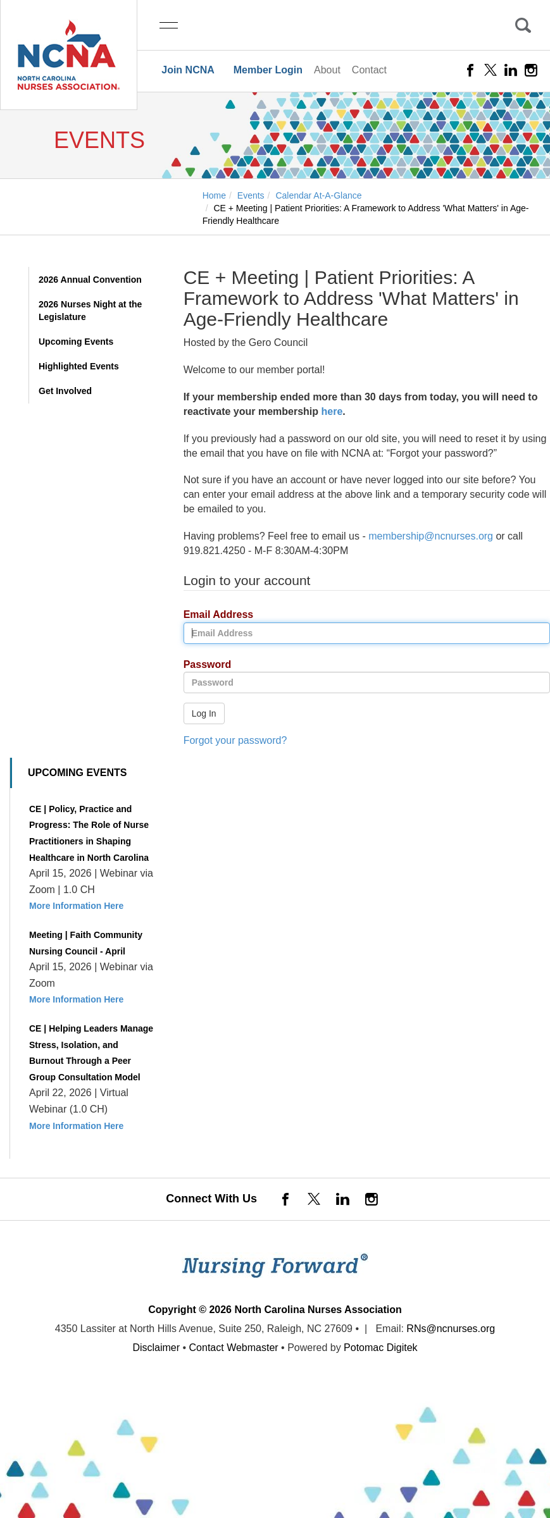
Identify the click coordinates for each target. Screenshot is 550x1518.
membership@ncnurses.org (430, 536)
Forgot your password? (235, 740)
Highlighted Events (79, 366)
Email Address (214, 615)
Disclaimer (156, 1347)
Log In (204, 713)
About (327, 70)
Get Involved (65, 391)
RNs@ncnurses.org (450, 1328)
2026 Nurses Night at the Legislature (90, 310)
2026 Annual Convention (90, 280)
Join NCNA (188, 70)
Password (203, 665)
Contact (369, 70)
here (332, 411)
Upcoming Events (76, 341)
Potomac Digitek (381, 1347)
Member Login (268, 70)
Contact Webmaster (233, 1347)
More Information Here (76, 906)
